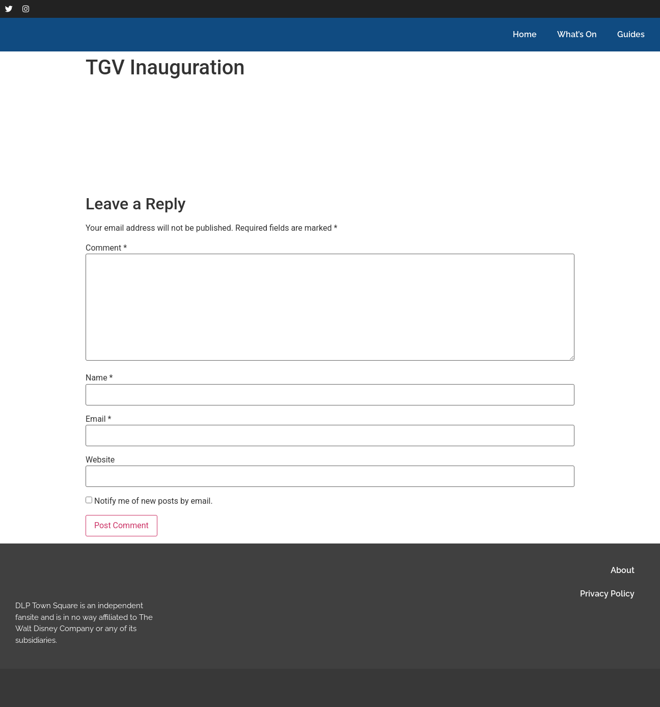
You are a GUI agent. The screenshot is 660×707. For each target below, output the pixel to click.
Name (99, 378)
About (623, 570)
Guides (631, 34)
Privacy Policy (607, 594)
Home (525, 34)
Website (100, 460)
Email (98, 419)
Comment (106, 248)
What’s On (577, 34)
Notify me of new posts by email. (153, 501)
